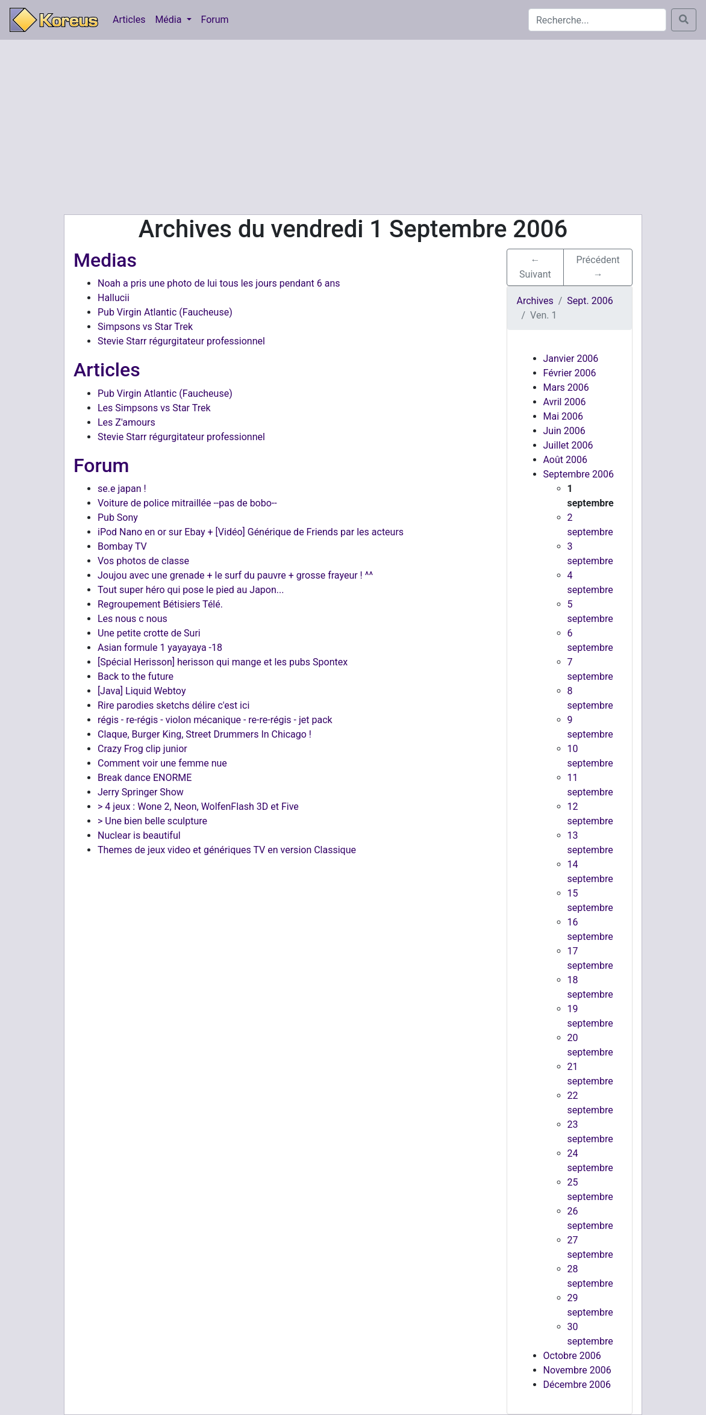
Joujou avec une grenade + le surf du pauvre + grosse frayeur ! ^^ (235, 575)
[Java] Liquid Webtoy (142, 691)
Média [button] (169, 19)
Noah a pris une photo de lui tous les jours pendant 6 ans (219, 283)
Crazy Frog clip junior (142, 748)
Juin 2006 (564, 431)
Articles (129, 19)
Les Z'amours (126, 422)
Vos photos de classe (143, 561)
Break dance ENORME (145, 777)
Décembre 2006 (577, 1384)
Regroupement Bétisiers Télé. (160, 604)
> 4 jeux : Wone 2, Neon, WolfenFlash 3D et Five (198, 806)
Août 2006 (565, 459)
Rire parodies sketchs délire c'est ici (173, 705)
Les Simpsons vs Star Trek (154, 408)
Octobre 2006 (572, 1355)
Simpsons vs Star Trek (145, 326)
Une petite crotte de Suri (149, 633)
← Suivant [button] (535, 267)
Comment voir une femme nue (162, 763)
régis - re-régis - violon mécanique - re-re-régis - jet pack (215, 720)
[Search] (597, 19)
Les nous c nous (132, 618)
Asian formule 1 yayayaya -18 (160, 647)
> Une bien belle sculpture (152, 821)
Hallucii (114, 297)
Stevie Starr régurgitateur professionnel (181, 341)
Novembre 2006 (577, 1370)
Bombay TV (122, 546)
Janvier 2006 (571, 358)
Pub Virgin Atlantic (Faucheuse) (165, 312)
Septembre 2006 (578, 474)
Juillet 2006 (568, 445)
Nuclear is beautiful (139, 835)
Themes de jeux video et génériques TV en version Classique (227, 850)
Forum (215, 19)
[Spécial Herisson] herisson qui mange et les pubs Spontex (223, 662)
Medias (105, 260)
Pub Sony (118, 517)
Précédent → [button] (598, 267)
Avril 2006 (564, 402)
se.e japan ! (122, 488)
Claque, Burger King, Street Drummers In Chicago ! (204, 734)
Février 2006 (569, 373)
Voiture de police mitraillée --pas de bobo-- (187, 503)
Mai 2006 (563, 416)
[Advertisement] (353, 127)
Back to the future (135, 676)
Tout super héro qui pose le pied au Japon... (191, 590)
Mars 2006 (566, 387)
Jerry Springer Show (141, 792)
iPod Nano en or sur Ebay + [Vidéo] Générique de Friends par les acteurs (251, 532)
